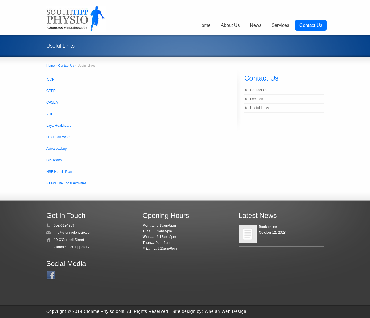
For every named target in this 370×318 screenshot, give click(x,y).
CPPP (51, 91)
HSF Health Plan (59, 172)
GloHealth (54, 160)
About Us (230, 25)
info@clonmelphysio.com (73, 233)
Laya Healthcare (58, 126)
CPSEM (52, 102)
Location (256, 99)
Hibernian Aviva (58, 137)
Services (280, 25)
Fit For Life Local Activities (66, 183)
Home (204, 25)
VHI (49, 114)
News (255, 25)
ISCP (50, 79)
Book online (268, 227)
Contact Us (310, 25)
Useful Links (259, 108)
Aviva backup (56, 149)
